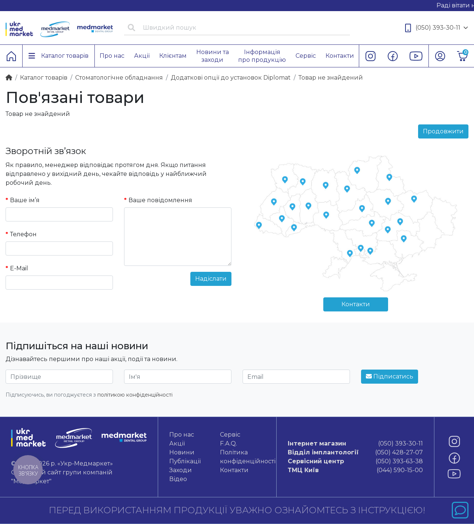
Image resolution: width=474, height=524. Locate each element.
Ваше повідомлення (160, 200)
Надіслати (211, 278)
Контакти (355, 304)
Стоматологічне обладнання (119, 77)
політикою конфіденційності (135, 394)
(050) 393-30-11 (436, 28)
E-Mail (19, 268)
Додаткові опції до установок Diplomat (231, 77)
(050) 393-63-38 (355, 461)
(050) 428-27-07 (355, 452)
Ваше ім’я (25, 200)
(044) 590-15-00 (355, 470)
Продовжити (443, 131)
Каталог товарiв (43, 77)
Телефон (23, 234)
